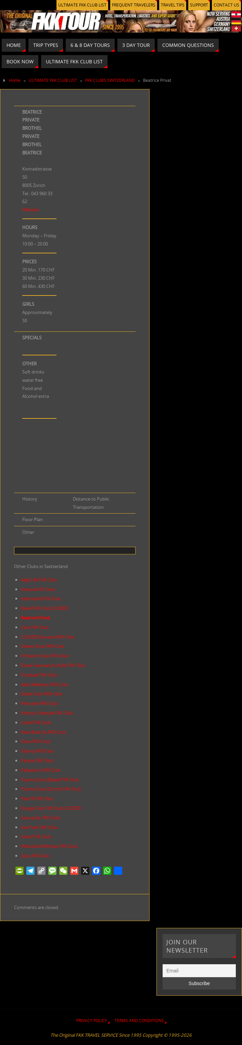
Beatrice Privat (35, 618)
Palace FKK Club (37, 760)
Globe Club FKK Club (41, 694)
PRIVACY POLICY (91, 1020)
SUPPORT (199, 5)
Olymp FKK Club (37, 751)
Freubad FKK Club (39, 675)
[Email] (199, 970)
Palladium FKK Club (40, 770)
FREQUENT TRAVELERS (133, 5)
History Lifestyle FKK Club (47, 713)
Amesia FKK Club (38, 589)
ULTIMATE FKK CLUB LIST (82, 5)
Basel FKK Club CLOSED (44, 608)
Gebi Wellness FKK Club (44, 684)
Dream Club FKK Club (42, 646)
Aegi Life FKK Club (39, 580)
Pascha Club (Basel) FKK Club (50, 780)
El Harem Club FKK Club (45, 656)
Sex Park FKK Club (39, 827)
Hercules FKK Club (39, 703)
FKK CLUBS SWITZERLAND (110, 80)
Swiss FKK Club (36, 836)
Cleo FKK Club (35, 627)
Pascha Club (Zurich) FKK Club (51, 789)
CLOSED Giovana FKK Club (47, 637)
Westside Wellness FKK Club (49, 846)
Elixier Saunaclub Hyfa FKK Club (53, 665)
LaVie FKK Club (36, 722)
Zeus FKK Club (35, 856)
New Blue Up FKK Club (43, 732)
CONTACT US (226, 5)
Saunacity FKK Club (40, 818)
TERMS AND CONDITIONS (139, 1020)
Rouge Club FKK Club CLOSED (51, 808)
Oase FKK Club (35, 741)
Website (30, 209)
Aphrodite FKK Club (41, 598)
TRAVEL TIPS (172, 5)
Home (15, 80)
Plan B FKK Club (37, 798)
